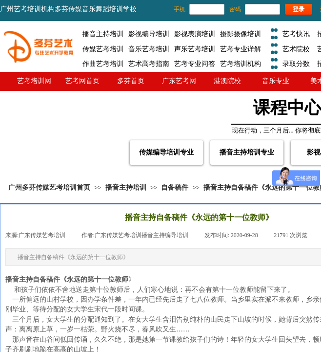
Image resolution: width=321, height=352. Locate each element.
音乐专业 (275, 81)
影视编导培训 (148, 34)
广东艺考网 (179, 81)
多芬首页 (130, 81)
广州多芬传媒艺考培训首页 (49, 187)
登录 (298, 9)
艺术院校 (296, 49)
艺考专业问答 (194, 63)
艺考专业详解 (240, 49)
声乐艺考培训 (194, 49)
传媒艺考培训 (102, 49)
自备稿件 (174, 187)
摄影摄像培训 (240, 34)
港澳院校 (227, 81)
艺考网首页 (82, 81)
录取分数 (296, 63)
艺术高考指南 (148, 63)
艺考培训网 (34, 81)
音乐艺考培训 (148, 49)
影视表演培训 (194, 34)
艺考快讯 (296, 34)
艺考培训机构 (240, 63)
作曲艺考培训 (102, 63)
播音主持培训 (102, 34)
